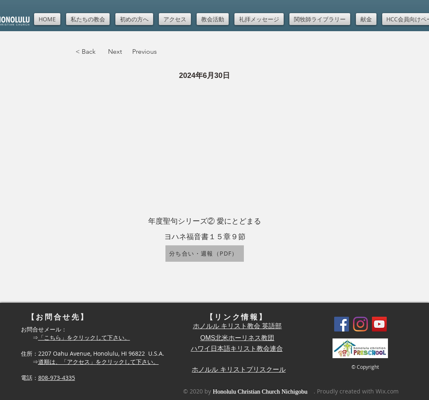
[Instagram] (360, 324)
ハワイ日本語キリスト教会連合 (237, 348)
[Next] (115, 51)
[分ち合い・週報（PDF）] (204, 253)
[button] (87, 19)
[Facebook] (341, 324)
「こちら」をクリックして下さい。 (84, 337)
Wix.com (387, 391)
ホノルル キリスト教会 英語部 (237, 325)
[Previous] (148, 51)
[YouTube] (379, 324)
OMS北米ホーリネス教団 (237, 337)
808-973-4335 (56, 378)
